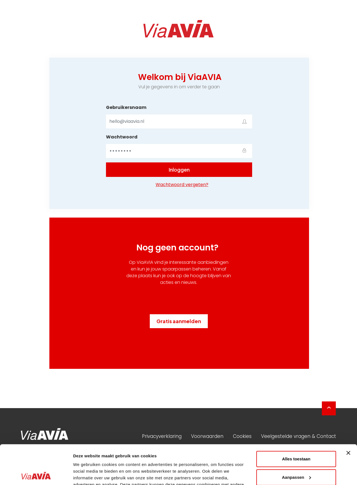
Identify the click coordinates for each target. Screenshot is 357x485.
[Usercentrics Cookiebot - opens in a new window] (36, 474)
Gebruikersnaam (126, 107)
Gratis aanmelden (178, 321)
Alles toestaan (296, 419)
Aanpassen (296, 437)
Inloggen (179, 169)
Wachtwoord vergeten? (182, 184)
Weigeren (296, 456)
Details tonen (86, 474)
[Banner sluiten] (348, 414)
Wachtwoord (122, 137)
